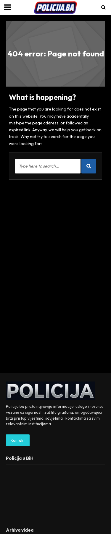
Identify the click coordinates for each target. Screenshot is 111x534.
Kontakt (18, 440)
